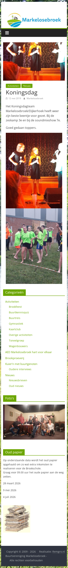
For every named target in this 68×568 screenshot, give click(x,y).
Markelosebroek (35, 98)
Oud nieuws (16, 386)
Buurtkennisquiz (19, 312)
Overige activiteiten (20, 335)
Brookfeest (15, 306)
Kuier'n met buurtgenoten (21, 364)
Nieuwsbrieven (18, 380)
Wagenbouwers (18, 346)
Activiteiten (13, 85)
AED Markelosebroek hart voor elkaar (28, 352)
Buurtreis (14, 318)
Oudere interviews (20, 369)
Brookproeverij (14, 358)
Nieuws (27, 85)
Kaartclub (15, 329)
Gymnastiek (16, 323)
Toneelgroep (16, 340)
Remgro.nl (58, 551)
